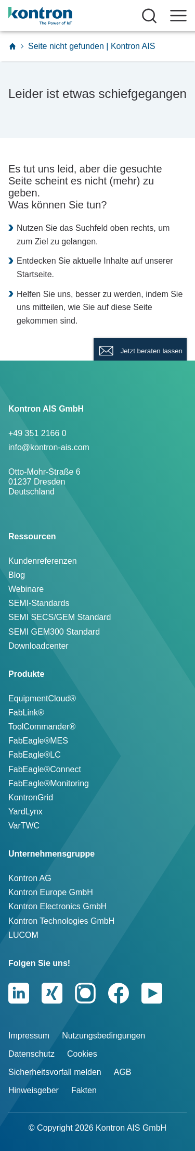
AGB (123, 1072)
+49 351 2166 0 (37, 433)
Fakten (84, 1090)
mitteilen (47, 307)
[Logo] (55, 15)
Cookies (82, 1053)
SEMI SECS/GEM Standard (59, 617)
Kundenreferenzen (42, 560)
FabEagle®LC (34, 754)
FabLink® (26, 712)
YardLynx (25, 811)
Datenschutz (31, 1053)
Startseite (34, 274)
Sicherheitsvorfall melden (54, 1072)
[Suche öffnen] (149, 15)
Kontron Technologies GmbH (61, 921)
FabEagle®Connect (44, 769)
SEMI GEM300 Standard (54, 631)
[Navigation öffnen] (178, 15)
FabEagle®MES (38, 740)
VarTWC (24, 825)
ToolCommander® (41, 726)
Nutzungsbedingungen (103, 1035)
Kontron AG (29, 878)
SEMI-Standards (38, 603)
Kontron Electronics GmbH (57, 906)
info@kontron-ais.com (48, 447)
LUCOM (23, 935)
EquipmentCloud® (42, 698)
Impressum (28, 1035)
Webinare (26, 589)
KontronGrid (30, 797)
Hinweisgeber (33, 1090)
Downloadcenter (38, 645)
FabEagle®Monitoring (48, 783)
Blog (16, 575)
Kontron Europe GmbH (50, 892)
